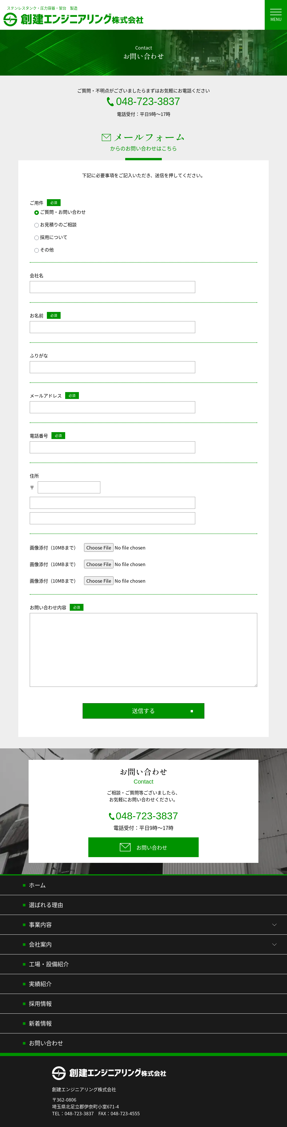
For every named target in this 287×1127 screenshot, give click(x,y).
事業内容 (40, 926)
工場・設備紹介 (49, 965)
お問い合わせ (46, 1044)
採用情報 (40, 1005)
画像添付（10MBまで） (54, 547)
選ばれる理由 (46, 906)
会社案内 (40, 945)
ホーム (37, 886)
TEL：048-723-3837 (73, 1114)
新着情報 (40, 1024)
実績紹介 (40, 985)
